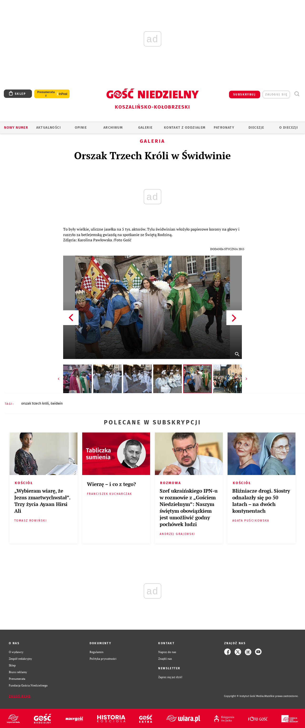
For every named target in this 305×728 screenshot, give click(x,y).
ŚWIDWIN (57, 403)
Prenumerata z (46, 93)
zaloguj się (276, 94)
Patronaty (224, 128)
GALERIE (145, 128)
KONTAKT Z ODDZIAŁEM (185, 128)
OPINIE (81, 128)
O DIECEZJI (288, 128)
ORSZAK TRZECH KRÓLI (35, 403)
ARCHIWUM (113, 128)
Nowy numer (16, 128)
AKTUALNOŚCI (48, 128)
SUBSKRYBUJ (244, 94)
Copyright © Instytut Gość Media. (244, 696)
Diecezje (256, 128)
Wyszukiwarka (296, 94)
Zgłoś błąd (20, 696)
